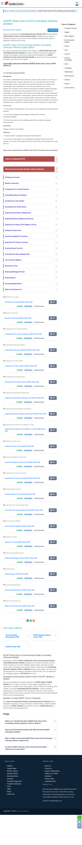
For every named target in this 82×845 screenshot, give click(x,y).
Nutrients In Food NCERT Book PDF (17, 572)
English (66, 127)
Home (6, 11)
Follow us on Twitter (51, 804)
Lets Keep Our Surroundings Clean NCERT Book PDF (24, 540)
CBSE (12, 11)
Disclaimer (48, 806)
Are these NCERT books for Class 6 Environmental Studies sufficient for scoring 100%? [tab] (26, 778)
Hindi (66, 159)
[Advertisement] (41, 30)
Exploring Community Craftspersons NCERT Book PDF (24, 428)
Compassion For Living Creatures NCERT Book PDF (23, 364)
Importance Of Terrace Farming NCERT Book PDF (22, 508)
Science (67, 178)
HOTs (9, 816)
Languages (68, 163)
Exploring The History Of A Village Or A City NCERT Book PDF (25, 460)
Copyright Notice (50, 811)
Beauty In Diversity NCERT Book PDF (18, 348)
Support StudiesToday (52, 801)
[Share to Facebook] (28, 651)
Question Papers (12, 804)
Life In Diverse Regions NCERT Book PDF (19, 556)
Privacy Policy (49, 809)
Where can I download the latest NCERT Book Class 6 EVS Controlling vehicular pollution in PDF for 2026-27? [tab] (26, 752)
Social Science (69, 182)
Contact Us (48, 798)
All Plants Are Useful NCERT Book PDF (19, 332)
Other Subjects (69, 131)
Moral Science (69, 170)
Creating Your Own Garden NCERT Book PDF (21, 396)
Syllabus (10, 796)
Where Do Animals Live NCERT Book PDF (19, 636)
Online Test (10, 824)
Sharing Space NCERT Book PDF (16, 604)
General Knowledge (68, 154)
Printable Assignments (14, 811)
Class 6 (18, 11)
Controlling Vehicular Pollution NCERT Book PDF (22, 380)
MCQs (9, 821)
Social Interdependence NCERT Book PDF (20, 620)
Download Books (12, 806)
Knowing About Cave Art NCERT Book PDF (20, 524)
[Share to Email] (34, 651)
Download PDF (53, 60)
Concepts (10, 809)
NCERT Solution (12, 801)
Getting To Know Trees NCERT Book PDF (19, 476)
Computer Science (70, 123)
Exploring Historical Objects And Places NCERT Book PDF (25, 444)
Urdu (66, 145)
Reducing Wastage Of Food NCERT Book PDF (21, 588)
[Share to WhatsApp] (31, 651)
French (66, 141)
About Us (48, 796)
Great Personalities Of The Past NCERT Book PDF (22, 492)
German (67, 149)
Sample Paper (11, 798)
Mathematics (68, 166)
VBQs (9, 819)
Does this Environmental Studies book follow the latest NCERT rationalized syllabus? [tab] (27, 761)
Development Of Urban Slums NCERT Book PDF (22, 412)
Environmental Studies (29, 11)
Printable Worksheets (14, 814)
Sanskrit (67, 174)
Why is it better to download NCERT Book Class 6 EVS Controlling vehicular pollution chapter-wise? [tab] (28, 770)
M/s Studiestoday (23, 841)
